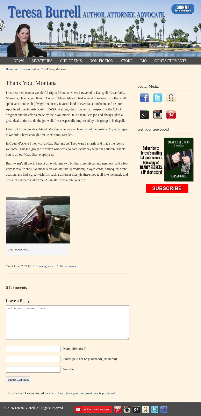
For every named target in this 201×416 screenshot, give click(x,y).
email (90, 359)
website (68, 369)
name (74, 348)
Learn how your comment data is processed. (87, 393)
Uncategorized (27, 69)
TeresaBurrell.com (85, 29)
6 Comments (68, 266)
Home (9, 69)
